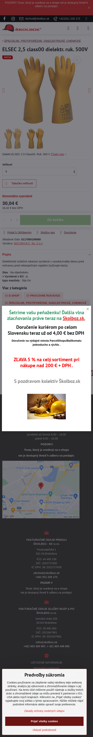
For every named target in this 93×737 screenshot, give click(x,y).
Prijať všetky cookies (44, 721)
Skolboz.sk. (74, 318)
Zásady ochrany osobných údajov (44, 710)
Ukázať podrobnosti (44, 729)
